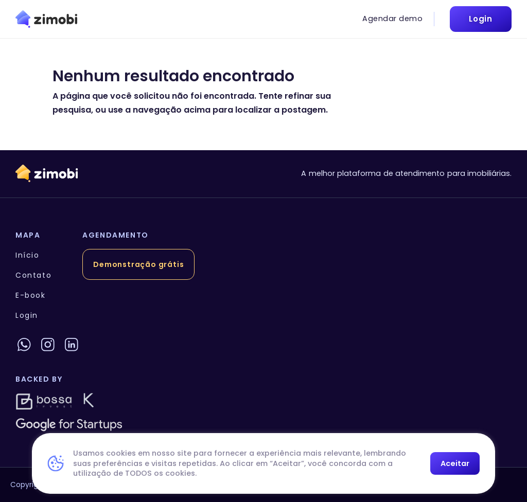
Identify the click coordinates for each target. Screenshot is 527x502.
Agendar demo (392, 18)
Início (27, 255)
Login (26, 315)
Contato (33, 275)
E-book (30, 295)
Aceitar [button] (455, 463)
